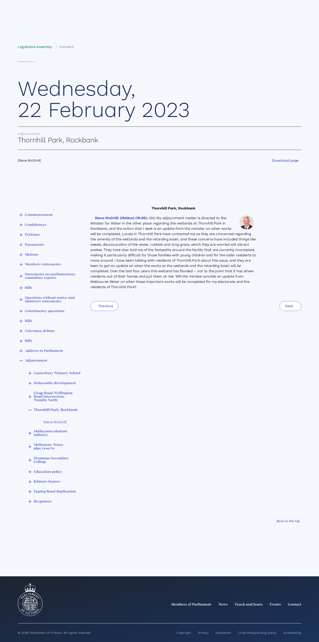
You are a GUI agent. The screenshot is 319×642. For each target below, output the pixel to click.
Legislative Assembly (35, 47)
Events (275, 604)
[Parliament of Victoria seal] (30, 599)
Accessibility (292, 632)
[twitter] (249, 614)
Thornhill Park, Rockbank (56, 410)
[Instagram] (269, 614)
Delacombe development (55, 383)
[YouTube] (288, 614)
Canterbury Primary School (57, 373)
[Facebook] (279, 614)
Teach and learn (249, 604)
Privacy (203, 632)
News (223, 604)
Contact (294, 604)
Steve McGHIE (55, 422)
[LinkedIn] (259, 614)
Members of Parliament (191, 604)
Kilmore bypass (47, 481)
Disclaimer (223, 632)
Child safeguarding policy (257, 632)
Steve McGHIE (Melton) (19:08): (121, 218)
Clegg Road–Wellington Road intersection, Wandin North (53, 397)
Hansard (66, 47)
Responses (43, 501)
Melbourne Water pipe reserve (48, 446)
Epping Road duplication (55, 491)
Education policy (48, 471)
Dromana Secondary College (51, 460)
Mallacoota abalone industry (51, 433)
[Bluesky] (298, 614)
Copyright (183, 632)
